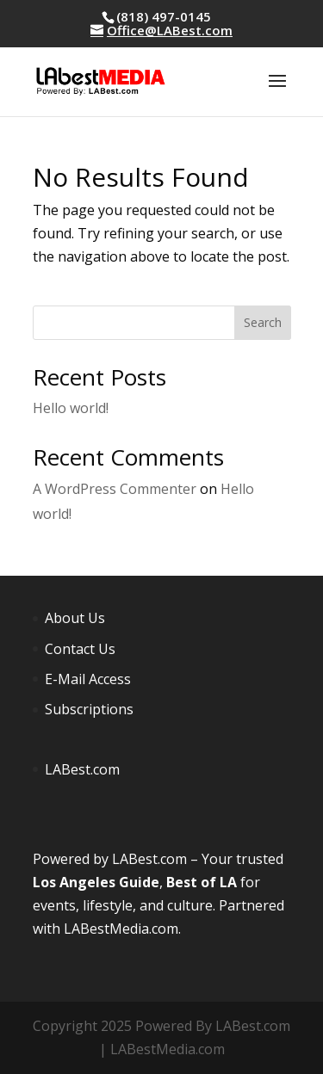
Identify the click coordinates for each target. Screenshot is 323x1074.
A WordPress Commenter (114, 488)
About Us (75, 617)
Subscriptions (89, 709)
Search (263, 322)
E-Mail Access (88, 679)
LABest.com (82, 769)
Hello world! (71, 407)
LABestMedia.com (121, 928)
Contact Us (80, 648)
